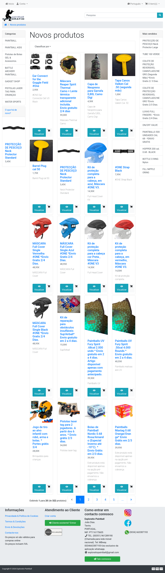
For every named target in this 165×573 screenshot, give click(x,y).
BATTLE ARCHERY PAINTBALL (10, 71)
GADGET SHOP (12, 81)
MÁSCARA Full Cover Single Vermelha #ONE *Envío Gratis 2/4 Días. (40, 253)
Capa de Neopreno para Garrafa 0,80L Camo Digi (95, 90)
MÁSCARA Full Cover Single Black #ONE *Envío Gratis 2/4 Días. (40, 331)
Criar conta (50, 516)
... (122, 499)
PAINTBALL (10, 40)
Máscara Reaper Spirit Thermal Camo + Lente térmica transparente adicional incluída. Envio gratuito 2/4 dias (68, 96)
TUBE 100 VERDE (151, 54)
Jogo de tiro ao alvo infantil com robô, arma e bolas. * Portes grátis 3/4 (41, 437)
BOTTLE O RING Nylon (150, 161)
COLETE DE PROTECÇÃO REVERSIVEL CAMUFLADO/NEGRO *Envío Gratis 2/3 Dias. (151, 96)
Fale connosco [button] (102, 559)
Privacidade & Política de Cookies (21, 516)
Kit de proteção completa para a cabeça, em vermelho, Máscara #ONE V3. (122, 255)
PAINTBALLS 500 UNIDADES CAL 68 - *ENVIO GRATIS (151, 137)
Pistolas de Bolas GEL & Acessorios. (13, 57)
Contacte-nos (11, 532)
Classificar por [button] (42, 46)
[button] (22, 4)
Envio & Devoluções (14, 527)
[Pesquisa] (121, 15)
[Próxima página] (131, 500)
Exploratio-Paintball (24, 569)
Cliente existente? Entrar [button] (62, 523)
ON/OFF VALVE (150, 125)
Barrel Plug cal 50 (39, 167)
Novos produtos (18, 24)
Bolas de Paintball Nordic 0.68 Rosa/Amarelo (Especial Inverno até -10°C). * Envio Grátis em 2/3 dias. (95, 440)
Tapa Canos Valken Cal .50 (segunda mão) (123, 85)
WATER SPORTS (13, 101)
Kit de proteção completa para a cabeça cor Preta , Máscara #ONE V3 (96, 253)
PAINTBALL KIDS (13, 47)
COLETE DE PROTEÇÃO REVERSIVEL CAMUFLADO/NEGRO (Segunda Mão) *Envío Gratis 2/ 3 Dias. (151, 71)
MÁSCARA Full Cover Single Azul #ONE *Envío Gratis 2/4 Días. (68, 252)
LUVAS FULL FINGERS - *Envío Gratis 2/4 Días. (151, 115)
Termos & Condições (15, 521)
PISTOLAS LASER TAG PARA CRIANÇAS (13, 91)
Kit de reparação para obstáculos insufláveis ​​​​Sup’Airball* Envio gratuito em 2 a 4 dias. (69, 329)
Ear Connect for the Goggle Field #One (40, 81)
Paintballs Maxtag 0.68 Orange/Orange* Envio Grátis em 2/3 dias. (123, 435)
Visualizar (39, 132)
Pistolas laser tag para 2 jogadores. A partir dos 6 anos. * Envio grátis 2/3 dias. (68, 431)
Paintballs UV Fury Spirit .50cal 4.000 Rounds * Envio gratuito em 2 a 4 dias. (123, 349)
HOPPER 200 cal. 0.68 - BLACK (151, 150)
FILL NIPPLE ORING (149, 171)
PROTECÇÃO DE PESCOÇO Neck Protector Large (151, 44)
